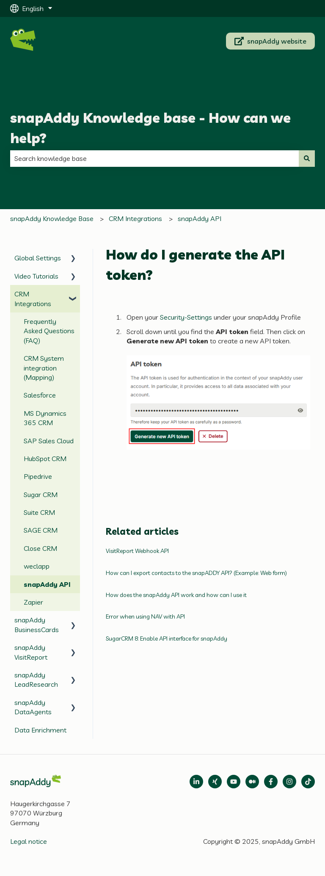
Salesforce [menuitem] (40, 395)
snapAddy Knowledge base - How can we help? (150, 127)
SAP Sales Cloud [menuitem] (49, 441)
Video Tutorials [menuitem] (36, 276)
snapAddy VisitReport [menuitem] (30, 652)
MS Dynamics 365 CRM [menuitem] (45, 418)
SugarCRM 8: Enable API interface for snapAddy (166, 638)
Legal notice (28, 841)
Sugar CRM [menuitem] (41, 494)
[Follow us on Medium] (233, 781)
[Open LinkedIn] (196, 781)
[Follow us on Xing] (215, 781)
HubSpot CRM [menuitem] (45, 458)
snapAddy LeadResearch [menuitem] (36, 679)
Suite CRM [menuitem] (39, 512)
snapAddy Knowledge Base (52, 218)
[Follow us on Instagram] (289, 781)
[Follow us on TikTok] (308, 781)
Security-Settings (186, 317)
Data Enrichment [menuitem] (40, 730)
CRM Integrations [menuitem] (32, 298)
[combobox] (154, 158)
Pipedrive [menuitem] (38, 476)
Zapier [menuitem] (33, 602)
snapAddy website (270, 41)
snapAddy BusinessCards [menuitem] (36, 624)
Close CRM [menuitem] (40, 548)
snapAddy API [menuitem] (47, 584)
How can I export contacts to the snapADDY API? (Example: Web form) (196, 573)
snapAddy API (199, 218)
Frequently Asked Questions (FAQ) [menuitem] (49, 331)
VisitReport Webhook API (137, 551)
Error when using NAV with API (145, 616)
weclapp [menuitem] (37, 566)
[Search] (307, 158)
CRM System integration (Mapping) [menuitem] (44, 367)
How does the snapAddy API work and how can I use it (176, 595)
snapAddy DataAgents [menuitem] (33, 707)
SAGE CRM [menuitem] (41, 530)
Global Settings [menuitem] (37, 258)
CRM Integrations (135, 218)
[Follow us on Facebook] (271, 781)
